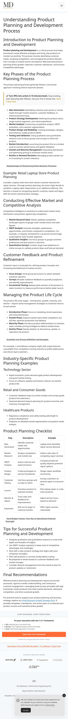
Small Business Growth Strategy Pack (38, 600)
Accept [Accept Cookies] (25, 714)
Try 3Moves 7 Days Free (50, 646)
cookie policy (50, 708)
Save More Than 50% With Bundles (22, 646)
